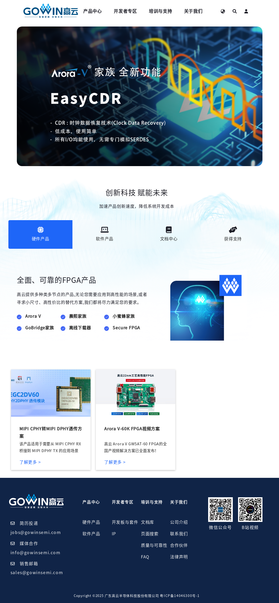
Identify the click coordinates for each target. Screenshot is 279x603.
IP (114, 534)
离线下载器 (80, 328)
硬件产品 (91, 522)
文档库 (147, 522)
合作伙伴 (179, 545)
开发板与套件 (125, 522)
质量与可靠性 (154, 545)
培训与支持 (160, 11)
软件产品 (91, 534)
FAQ (145, 557)
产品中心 (92, 11)
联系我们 (179, 534)
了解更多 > (30, 462)
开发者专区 (125, 11)
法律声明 (179, 557)
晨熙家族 (78, 316)
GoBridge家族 (39, 328)
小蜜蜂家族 (124, 316)
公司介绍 (179, 522)
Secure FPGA (126, 328)
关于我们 (193, 11)
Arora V (33, 316)
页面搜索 (150, 534)
